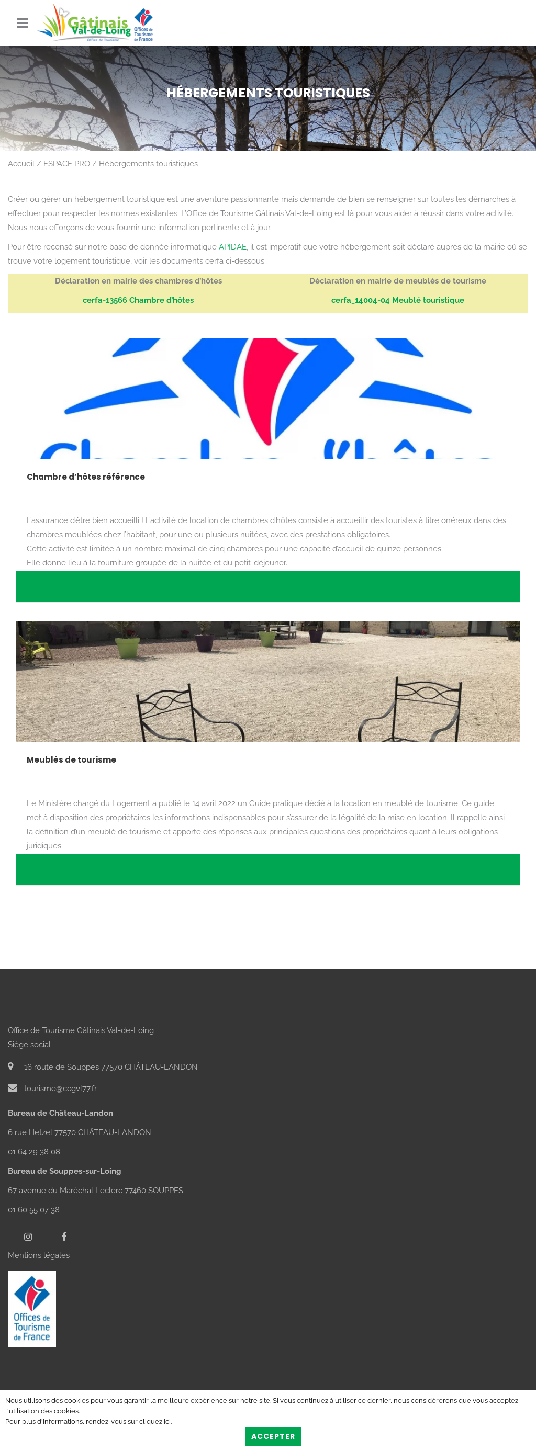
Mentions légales (39, 1255)
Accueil (21, 163)
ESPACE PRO (66, 163)
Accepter (273, 1436)
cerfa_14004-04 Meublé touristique (397, 300)
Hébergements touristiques (148, 163)
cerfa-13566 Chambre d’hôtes (138, 300)
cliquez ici (155, 1421)
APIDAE (233, 247)
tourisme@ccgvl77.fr (52, 1088)
